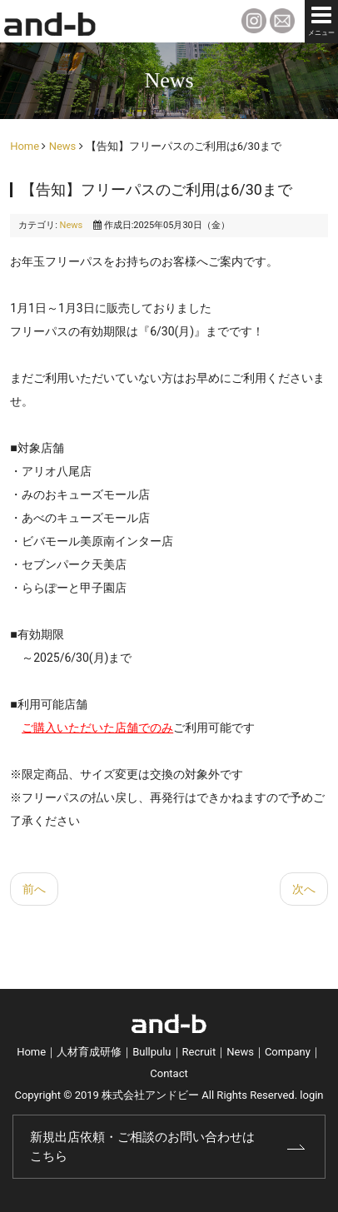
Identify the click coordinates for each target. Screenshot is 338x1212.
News (63, 146)
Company (288, 1052)
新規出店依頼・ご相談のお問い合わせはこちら (142, 1147)
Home (24, 146)
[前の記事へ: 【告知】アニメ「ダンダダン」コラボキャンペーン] (34, 889)
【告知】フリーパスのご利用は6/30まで (156, 189)
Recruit (199, 1052)
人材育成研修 (89, 1052)
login (311, 1095)
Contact (168, 1073)
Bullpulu (151, 1052)
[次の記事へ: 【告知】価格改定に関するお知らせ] (304, 889)
